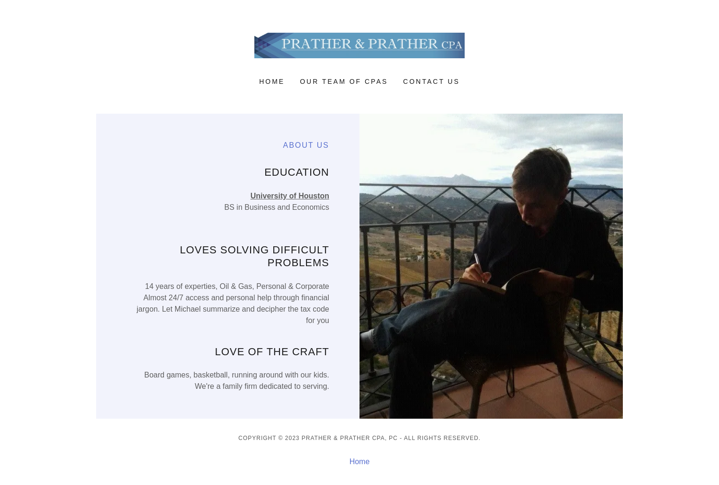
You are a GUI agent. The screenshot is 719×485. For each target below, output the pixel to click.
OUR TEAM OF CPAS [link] (344, 81)
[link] (359, 45)
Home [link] (272, 81)
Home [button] (360, 462)
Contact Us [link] (431, 81)
